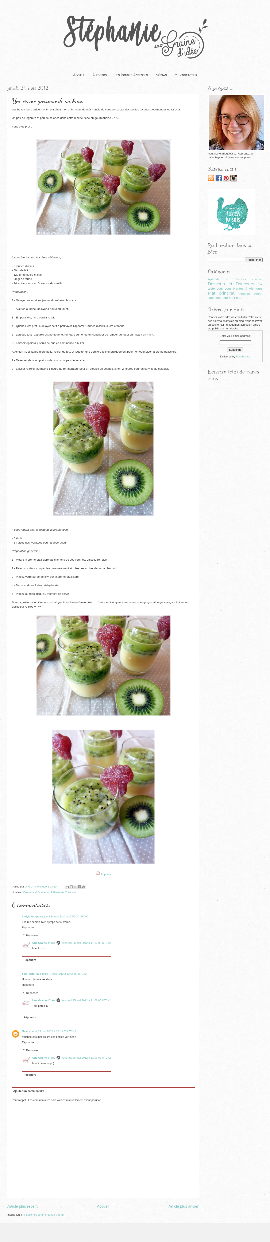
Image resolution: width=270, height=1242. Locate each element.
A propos (99, 75)
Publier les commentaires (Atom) (44, 1214)
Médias (161, 75)
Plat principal (221, 293)
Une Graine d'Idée (43, 942)
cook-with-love (31, 973)
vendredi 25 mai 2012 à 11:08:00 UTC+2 (86, 1000)
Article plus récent (22, 1206)
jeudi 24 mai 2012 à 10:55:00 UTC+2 (66, 916)
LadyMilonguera (32, 916)
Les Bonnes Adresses (131, 75)
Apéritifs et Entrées (227, 279)
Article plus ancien (184, 1206)
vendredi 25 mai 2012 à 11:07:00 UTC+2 (86, 942)
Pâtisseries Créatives (63, 892)
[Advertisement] (235, 414)
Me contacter (185, 75)
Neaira (26, 1031)
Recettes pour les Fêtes (225, 297)
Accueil (79, 75)
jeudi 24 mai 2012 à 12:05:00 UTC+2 (64, 973)
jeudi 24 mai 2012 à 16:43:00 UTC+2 (53, 1031)
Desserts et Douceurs (36, 892)
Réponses (32, 935)
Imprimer (104, 874)
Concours (257, 279)
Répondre (28, 927)
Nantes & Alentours (248, 288)
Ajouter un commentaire (28, 1091)
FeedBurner (243, 356)
